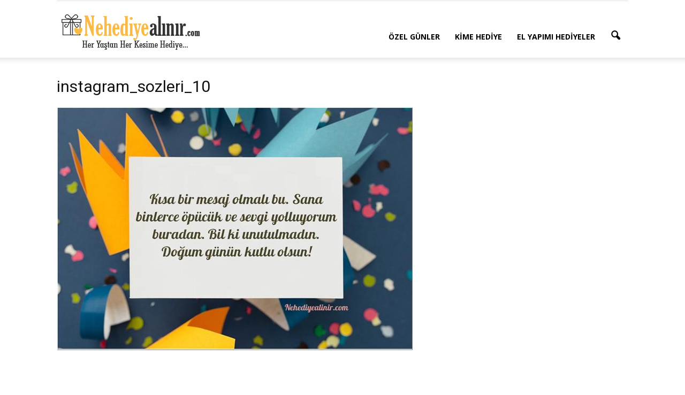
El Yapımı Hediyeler (556, 37)
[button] (615, 36)
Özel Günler (414, 37)
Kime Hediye (478, 37)
